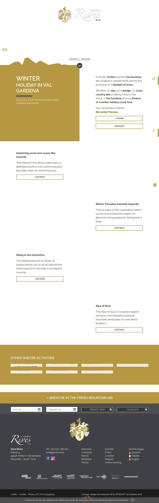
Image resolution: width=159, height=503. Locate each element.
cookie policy (123, 500)
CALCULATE (137, 409)
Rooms (85, 455)
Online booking (113, 462)
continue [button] (40, 177)
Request (109, 459)
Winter (85, 462)
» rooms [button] (119, 118)
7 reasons (86, 452)
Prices (108, 452)
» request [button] (119, 126)
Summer (109, 449)
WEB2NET (120, 494)
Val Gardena (131, 494)
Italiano (134, 455)
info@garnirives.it (55, 452)
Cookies (22, 494)
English (134, 459)
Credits (14, 494)
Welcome (86, 449)
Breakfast (86, 459)
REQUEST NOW (101, 409)
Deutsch (134, 452)
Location (109, 455)
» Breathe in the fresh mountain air (80, 398)
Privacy (31, 494)
